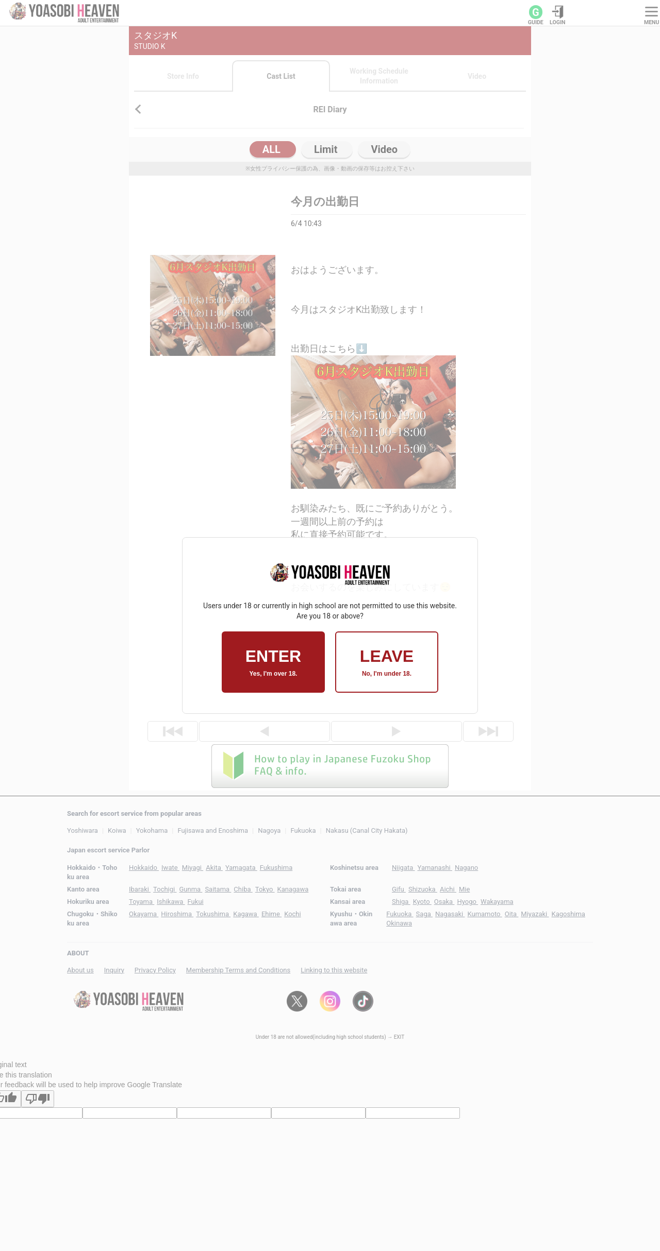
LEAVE (387, 662)
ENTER (273, 662)
